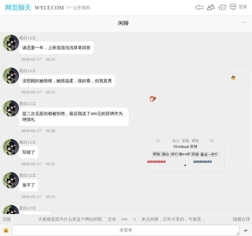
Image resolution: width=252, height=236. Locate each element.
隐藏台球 (241, 219)
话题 (6, 219)
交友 (112, 219)
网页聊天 (18, 7)
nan (124, 218)
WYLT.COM (49, 7)
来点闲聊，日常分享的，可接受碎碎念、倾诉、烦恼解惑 (173, 219)
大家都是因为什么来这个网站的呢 (70, 219)
